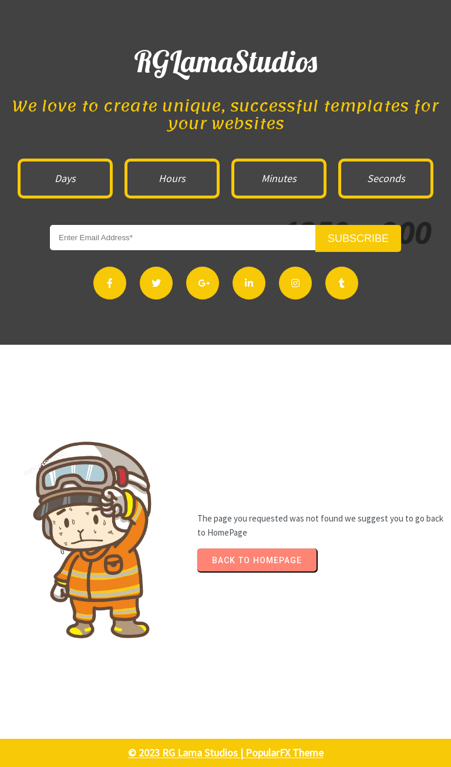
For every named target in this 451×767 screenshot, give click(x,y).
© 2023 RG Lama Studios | (186, 752)
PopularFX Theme (284, 752)
